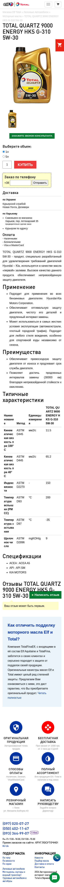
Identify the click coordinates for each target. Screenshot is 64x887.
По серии (7, 863)
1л (7, 151)
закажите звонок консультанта (32, 136)
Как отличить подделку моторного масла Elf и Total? (31, 632)
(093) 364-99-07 (16, 833)
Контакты (40, 867)
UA (7, 846)
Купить (25, 165)
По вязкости (9, 860)
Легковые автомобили (14, 868)
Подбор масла (42, 860)
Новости (39, 857)
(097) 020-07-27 (16, 823)
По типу (6, 857)
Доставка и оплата (44, 863)
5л (7, 156)
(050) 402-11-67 (16, 828)
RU (4, 846)
